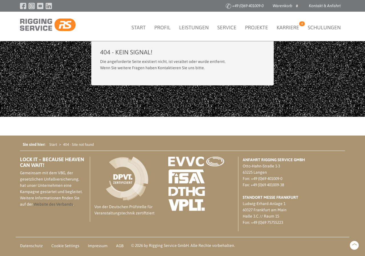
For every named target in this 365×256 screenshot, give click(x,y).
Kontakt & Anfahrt (325, 5)
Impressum (98, 245)
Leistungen (194, 27)
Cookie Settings (65, 245)
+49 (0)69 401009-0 (247, 5)
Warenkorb (286, 6)
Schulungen (324, 27)
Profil (162, 27)
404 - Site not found (78, 144)
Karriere (290, 25)
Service (226, 27)
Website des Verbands (53, 204)
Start (138, 27)
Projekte (256, 27)
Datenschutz (31, 245)
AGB (119, 245)
